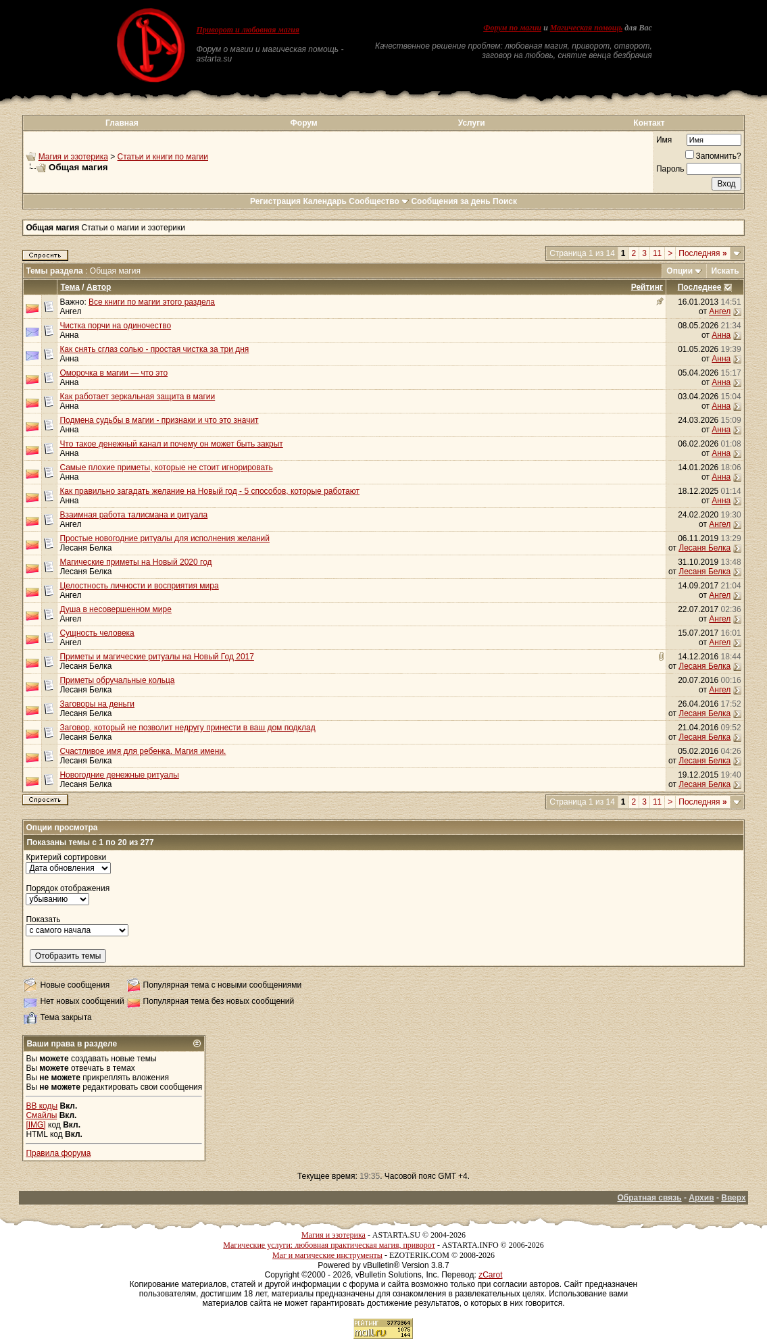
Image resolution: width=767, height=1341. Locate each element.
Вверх (733, 1198)
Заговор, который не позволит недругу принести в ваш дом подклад (187, 727)
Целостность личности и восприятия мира (138, 585)
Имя (664, 140)
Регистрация (275, 201)
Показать (43, 919)
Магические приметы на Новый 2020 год (135, 562)
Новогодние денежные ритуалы (118, 775)
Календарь (325, 201)
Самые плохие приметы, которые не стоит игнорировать (165, 467)
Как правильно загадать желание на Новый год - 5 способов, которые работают (209, 491)
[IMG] (35, 1125)
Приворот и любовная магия (247, 29)
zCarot (490, 1275)
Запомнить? (713, 156)
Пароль (670, 169)
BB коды (41, 1106)
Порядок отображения (67, 888)
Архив (701, 1198)
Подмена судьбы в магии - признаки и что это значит (158, 420)
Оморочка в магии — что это (113, 373)
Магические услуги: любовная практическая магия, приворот (329, 1245)
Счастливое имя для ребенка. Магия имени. (142, 751)
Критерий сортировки (66, 857)
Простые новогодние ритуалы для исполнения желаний (164, 538)
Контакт (648, 123)
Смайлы (41, 1115)
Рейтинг (647, 287)
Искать (725, 271)
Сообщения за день (450, 201)
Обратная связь (649, 1198)
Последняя (702, 253)
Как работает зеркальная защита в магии (137, 396)
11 (657, 253)
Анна (68, 335)
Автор (98, 287)
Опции (679, 271)
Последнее (700, 287)
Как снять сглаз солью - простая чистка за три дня (154, 349)
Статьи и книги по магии (163, 156)
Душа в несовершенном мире (115, 609)
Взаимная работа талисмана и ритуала (133, 515)
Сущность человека (96, 633)
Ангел (70, 311)
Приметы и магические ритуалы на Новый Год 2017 (156, 656)
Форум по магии (512, 27)
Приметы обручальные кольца (116, 680)
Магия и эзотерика (73, 156)
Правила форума (58, 1153)
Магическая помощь (586, 27)
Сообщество (379, 201)
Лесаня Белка (85, 548)
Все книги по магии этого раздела (152, 302)
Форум (304, 123)
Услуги (471, 123)
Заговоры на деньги (96, 704)
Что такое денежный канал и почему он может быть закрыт (170, 444)
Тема (70, 287)
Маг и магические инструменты (327, 1255)
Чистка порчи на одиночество (115, 325)
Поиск (505, 201)
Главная (122, 123)
